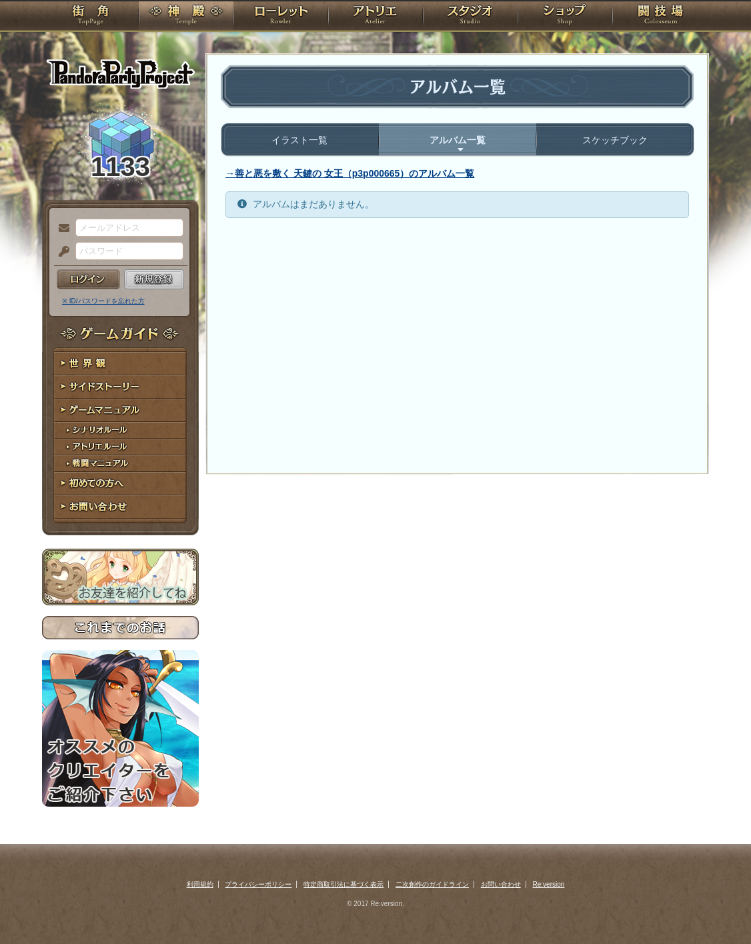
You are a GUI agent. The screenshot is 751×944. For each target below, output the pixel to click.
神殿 (186, 16)
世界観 (120, 363)
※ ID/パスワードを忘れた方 (103, 301)
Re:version (549, 884)
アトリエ (375, 16)
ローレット (280, 16)
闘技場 (660, 16)
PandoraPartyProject (120, 73)
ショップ (565, 16)
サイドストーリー (120, 387)
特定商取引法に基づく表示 (343, 884)
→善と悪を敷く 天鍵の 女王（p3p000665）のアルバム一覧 (349, 173)
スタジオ (470, 16)
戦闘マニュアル (120, 463)
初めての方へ (120, 483)
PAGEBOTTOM (718, 907)
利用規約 (200, 884)
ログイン (88, 279)
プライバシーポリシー (258, 884)
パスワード (60, 252)
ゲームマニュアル (120, 410)
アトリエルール (120, 447)
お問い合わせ (120, 507)
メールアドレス (60, 229)
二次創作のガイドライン (432, 884)
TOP (90, 16)
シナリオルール (120, 430)
